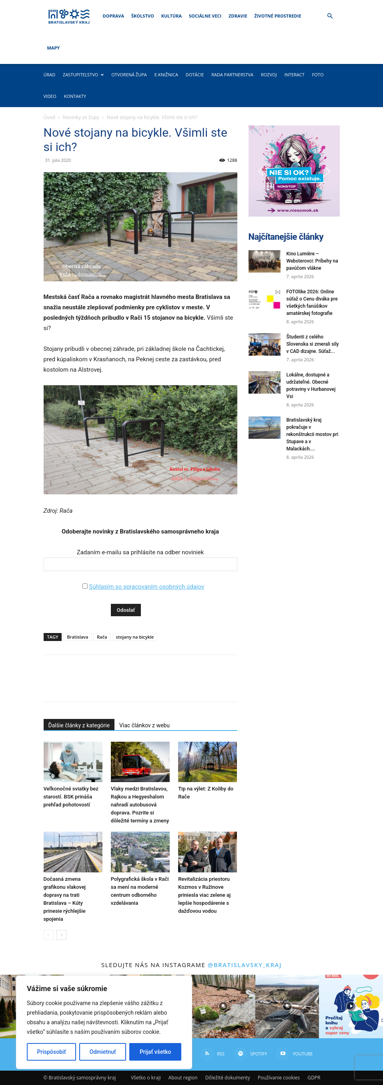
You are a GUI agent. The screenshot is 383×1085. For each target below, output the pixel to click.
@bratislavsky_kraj (245, 965)
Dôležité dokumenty (227, 1077)
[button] (330, 16)
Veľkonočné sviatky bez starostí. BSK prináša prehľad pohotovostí (71, 797)
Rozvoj (269, 75)
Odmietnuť (103, 1052)
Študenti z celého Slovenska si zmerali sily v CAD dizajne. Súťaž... (313, 344)
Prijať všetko (155, 1052)
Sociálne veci (205, 16)
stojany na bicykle (135, 637)
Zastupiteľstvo (83, 75)
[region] (104, 1022)
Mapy (53, 48)
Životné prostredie (278, 16)
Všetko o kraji (146, 1077)
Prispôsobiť (51, 1052)
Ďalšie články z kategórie (79, 725)
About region (183, 1077)
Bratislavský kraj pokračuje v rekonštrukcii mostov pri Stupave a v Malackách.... (313, 434)
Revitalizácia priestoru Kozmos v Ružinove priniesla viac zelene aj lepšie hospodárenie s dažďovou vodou (204, 895)
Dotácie (195, 75)
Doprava (113, 16)
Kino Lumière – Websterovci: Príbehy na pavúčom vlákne (312, 261)
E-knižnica (166, 75)
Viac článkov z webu (144, 725)
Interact (294, 75)
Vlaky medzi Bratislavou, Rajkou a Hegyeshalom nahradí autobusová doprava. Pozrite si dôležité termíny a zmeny (140, 805)
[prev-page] (49, 935)
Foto (318, 75)
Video (50, 96)
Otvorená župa (129, 75)
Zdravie (238, 16)
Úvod (49, 117)
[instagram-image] (223, 1006)
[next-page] (61, 935)
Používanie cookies (279, 1077)
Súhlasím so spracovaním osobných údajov (146, 586)
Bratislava (77, 637)
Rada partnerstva (232, 75)
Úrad (50, 75)
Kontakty (75, 96)
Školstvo (142, 16)
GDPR (313, 1077)
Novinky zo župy (81, 117)
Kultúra (171, 16)
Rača (102, 637)
